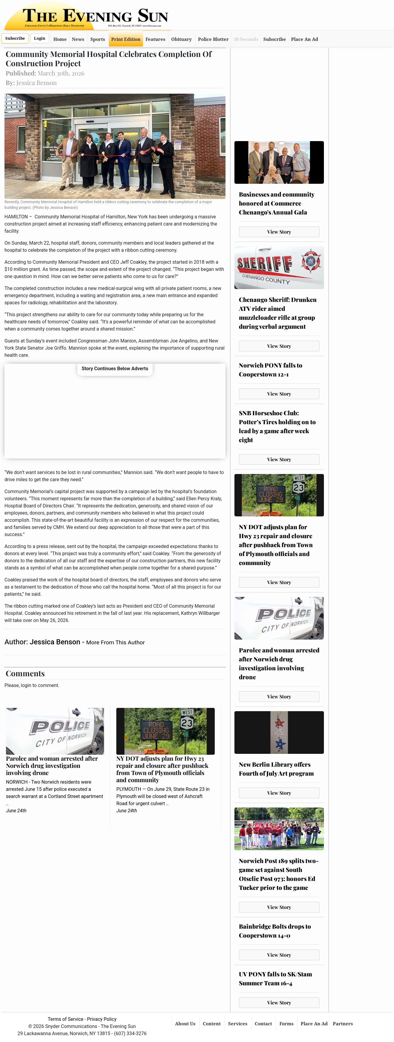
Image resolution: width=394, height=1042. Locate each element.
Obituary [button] (181, 39)
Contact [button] (264, 1023)
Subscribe (15, 38)
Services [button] (238, 1023)
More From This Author (115, 642)
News (78, 39)
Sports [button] (97, 39)
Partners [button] (343, 1023)
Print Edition (125, 39)
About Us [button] (186, 1023)
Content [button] (212, 1023)
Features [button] (155, 39)
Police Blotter (213, 39)
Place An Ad (304, 39)
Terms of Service (66, 1019)
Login (39, 38)
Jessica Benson (56, 642)
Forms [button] (287, 1023)
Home (60, 39)
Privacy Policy (102, 1019)
